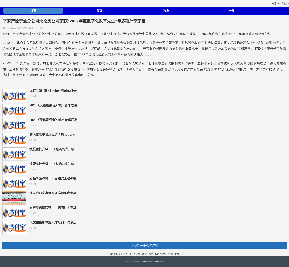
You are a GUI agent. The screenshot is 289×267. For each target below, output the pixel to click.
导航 (285, 3)
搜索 (275, 3)
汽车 (166, 10)
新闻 (100, 10)
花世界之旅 (134, 253)
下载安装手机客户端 (144, 245)
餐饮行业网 (160, 253)
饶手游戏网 (147, 253)
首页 (33, 10)
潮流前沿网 (173, 253)
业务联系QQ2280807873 (153, 261)
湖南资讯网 (121, 253)
